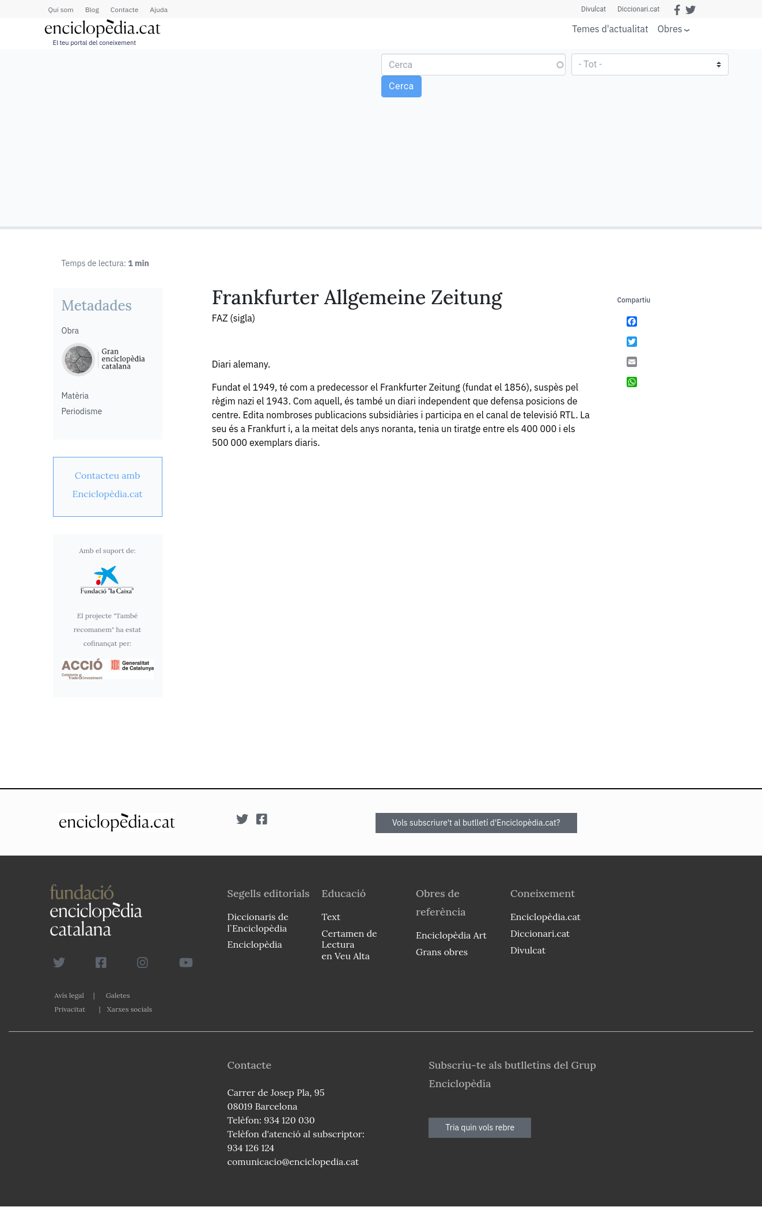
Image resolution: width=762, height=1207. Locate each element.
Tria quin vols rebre (479, 1127)
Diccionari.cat (638, 9)
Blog (92, 9)
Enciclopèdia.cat (545, 916)
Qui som (61, 9)
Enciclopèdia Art (451, 935)
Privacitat (70, 1009)
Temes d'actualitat (610, 29)
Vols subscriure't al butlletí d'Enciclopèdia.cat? (476, 823)
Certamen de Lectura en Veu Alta (349, 944)
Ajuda (159, 9)
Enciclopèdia (255, 944)
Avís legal (69, 995)
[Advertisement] (192, 137)
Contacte (124, 9)
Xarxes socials (129, 1009)
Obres (670, 28)
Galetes (118, 995)
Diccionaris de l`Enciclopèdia (258, 922)
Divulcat (593, 9)
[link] (107, 484)
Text (330, 916)
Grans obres (442, 952)
